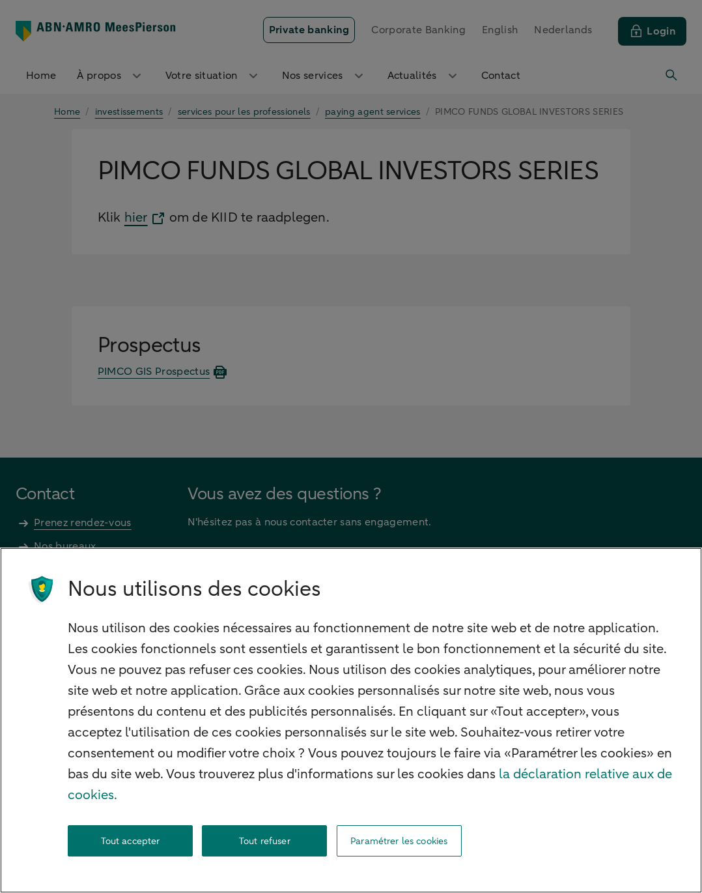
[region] (351, 720)
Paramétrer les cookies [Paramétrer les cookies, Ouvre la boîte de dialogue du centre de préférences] (398, 841)
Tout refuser (264, 841)
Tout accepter (130, 841)
